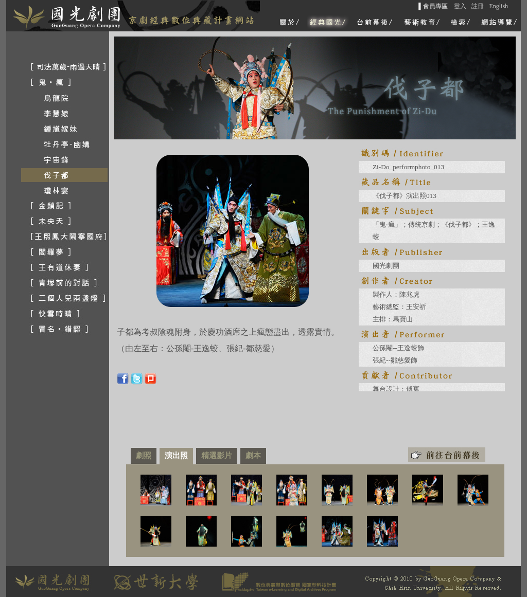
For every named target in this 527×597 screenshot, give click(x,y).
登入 (460, 6)
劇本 (253, 455)
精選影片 (216, 455)
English (498, 6)
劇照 (143, 455)
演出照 (176, 455)
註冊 (477, 6)
